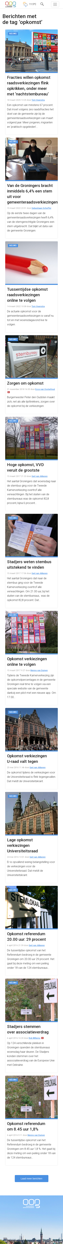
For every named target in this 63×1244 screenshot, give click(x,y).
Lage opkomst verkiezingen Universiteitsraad (22, 845)
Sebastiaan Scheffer (41, 208)
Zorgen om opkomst (25, 383)
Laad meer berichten (31, 1178)
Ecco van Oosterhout (45, 389)
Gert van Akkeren (40, 476)
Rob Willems (34, 1038)
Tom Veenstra (38, 100)
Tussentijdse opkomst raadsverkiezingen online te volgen (27, 295)
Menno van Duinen (39, 670)
